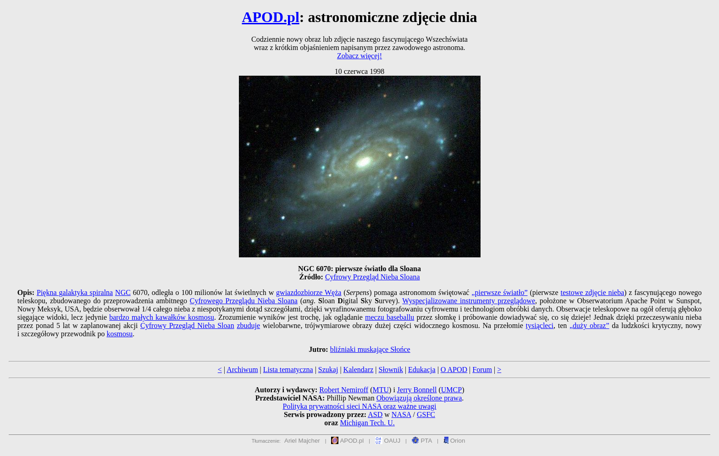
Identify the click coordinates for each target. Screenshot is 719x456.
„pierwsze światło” (499, 292)
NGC (123, 292)
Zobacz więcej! (359, 56)
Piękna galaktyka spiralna (75, 292)
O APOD (454, 369)
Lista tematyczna (288, 369)
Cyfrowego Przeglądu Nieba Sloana (244, 301)
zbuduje (248, 325)
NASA (401, 414)
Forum (482, 369)
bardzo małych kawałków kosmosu (161, 317)
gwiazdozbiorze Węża (308, 292)
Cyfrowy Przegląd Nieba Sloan (187, 325)
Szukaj (328, 369)
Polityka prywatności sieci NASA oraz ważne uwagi (359, 406)
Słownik (391, 369)
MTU (380, 390)
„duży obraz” (589, 325)
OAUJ (387, 440)
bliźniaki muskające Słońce (370, 349)
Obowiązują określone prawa (419, 398)
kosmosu (119, 334)
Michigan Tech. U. (367, 423)
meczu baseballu (389, 317)
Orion (454, 440)
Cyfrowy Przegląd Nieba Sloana (372, 277)
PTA (422, 440)
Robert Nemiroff (343, 390)
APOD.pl (270, 17)
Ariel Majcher (302, 440)
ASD (375, 414)
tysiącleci (539, 325)
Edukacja (422, 369)
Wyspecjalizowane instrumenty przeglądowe (468, 301)
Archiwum (242, 369)
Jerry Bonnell (417, 390)
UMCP (451, 390)
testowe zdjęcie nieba (592, 292)
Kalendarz (358, 369)
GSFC (426, 414)
